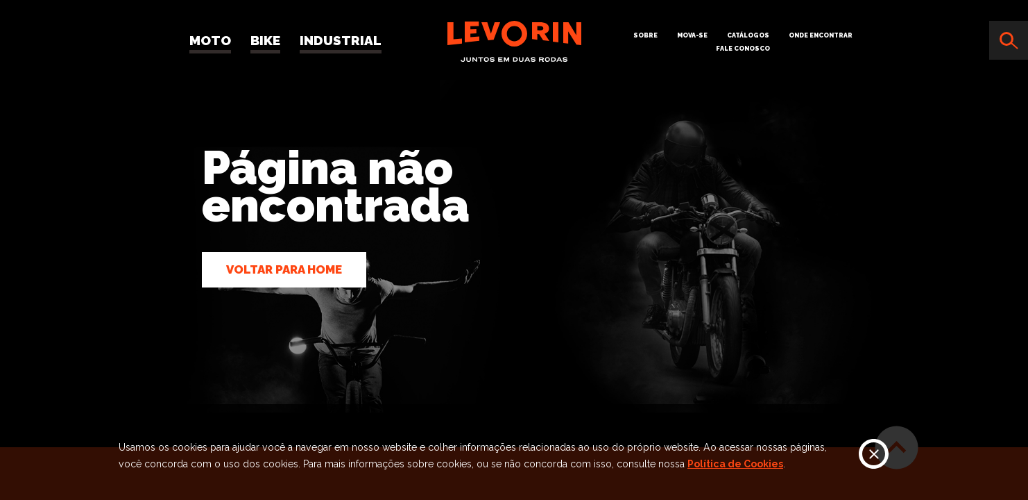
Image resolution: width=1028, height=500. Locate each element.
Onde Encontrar (821, 35)
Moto (210, 40)
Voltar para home (284, 269)
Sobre (645, 35)
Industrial (341, 40)
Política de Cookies (735, 463)
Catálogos (748, 35)
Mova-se (692, 35)
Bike (265, 40)
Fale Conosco (743, 48)
